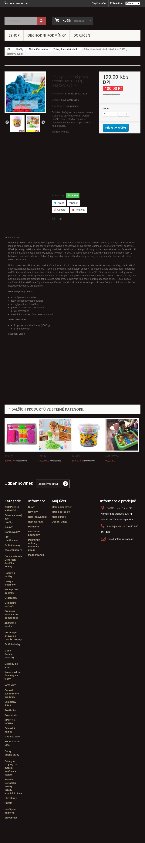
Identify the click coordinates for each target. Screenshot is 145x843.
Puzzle (8, 803)
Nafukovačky (12, 531)
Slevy (31, 507)
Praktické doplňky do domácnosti (11, 614)
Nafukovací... (113, 456)
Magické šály (12, 736)
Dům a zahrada (13, 556)
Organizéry (11, 597)
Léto (7, 744)
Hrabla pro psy (13, 639)
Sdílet (73, 203)
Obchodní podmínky (46, 35)
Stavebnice (11, 817)
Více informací (12, 237)
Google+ (60, 209)
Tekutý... (10, 456)
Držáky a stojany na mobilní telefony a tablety (11, 768)
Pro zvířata (11, 715)
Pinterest (78, 209)
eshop (14, 35)
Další (43, 122)
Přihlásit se (116, 3)
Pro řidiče (10, 710)
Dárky (8, 751)
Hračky (9, 522)
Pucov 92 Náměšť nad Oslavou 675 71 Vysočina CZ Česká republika (117, 514)
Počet (106, 108)
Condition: (58, 106)
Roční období (12, 741)
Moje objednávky (62, 507)
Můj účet (59, 501)
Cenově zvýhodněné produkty (12, 693)
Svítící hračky (12, 545)
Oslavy (9, 527)
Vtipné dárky (12, 754)
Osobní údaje (59, 521)
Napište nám (99, 3)
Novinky (33, 511)
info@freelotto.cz (124, 539)
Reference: (58, 93)
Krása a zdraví (13, 672)
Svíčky (8, 566)
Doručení (82, 35)
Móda (8, 650)
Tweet (59, 203)
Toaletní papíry (13, 550)
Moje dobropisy (61, 511)
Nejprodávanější (37, 516)
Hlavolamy (11, 798)
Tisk (59, 218)
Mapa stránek (36, 554)
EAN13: (56, 99)
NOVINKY (10, 685)
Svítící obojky (12, 644)
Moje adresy (59, 516)
